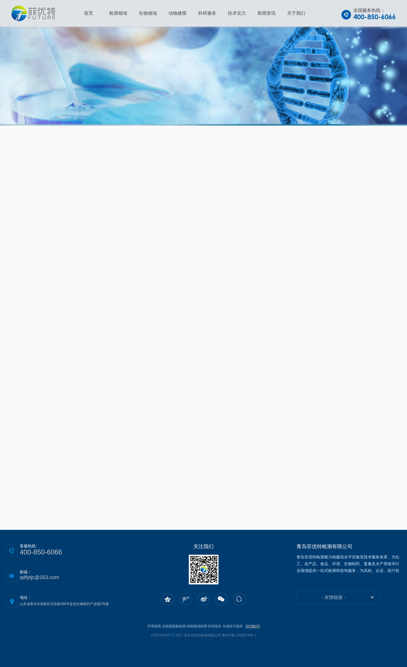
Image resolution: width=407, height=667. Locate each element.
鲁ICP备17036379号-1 (239, 635)
